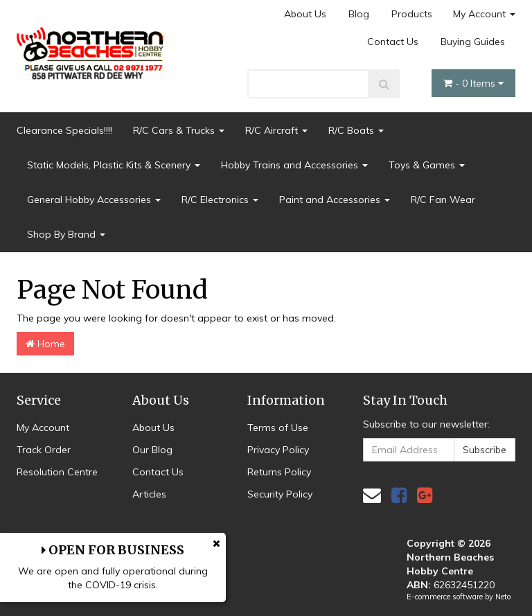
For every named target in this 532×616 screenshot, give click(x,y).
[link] (399, 495)
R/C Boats (356, 130)
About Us (305, 14)
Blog (358, 14)
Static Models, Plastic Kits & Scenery (113, 165)
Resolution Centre (57, 472)
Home (45, 343)
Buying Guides (473, 41)
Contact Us (392, 41)
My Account (484, 14)
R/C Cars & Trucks (178, 130)
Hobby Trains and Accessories (294, 165)
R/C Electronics (219, 199)
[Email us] (372, 495)
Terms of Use (277, 427)
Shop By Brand (66, 234)
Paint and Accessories (334, 199)
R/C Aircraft (276, 130)
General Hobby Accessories (94, 199)
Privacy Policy (278, 449)
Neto (503, 596)
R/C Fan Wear (443, 199)
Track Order (44, 449)
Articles (149, 494)
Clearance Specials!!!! (64, 130)
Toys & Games (427, 165)
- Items (473, 83)
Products (411, 14)
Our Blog (152, 449)
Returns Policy (279, 472)
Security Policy (279, 494)
